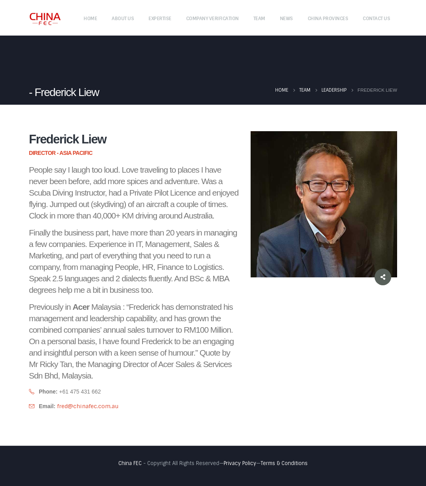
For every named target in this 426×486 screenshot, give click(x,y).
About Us (123, 18)
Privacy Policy (240, 463)
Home (90, 18)
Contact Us (376, 18)
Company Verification (212, 18)
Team (259, 18)
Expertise (159, 18)
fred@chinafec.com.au (87, 406)
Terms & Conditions (284, 463)
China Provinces (328, 18)
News (286, 18)
